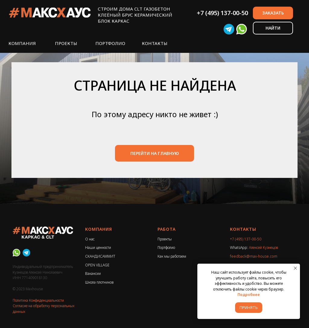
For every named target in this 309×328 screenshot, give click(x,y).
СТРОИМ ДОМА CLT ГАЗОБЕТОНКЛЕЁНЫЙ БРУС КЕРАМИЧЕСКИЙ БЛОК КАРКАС (135, 15)
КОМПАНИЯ (22, 43)
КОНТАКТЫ (154, 43)
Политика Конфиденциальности (38, 300)
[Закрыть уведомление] (295, 268)
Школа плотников (99, 282)
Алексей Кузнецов (263, 247)
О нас (89, 239)
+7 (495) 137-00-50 (222, 13)
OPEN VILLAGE (97, 265)
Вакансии (93, 273)
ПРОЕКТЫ (66, 43)
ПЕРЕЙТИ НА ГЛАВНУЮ (154, 153)
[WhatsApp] (16, 252)
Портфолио (166, 247)
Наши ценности (98, 247)
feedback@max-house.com (253, 256)
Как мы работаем (172, 256)
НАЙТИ (273, 28)
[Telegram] (26, 252)
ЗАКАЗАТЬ (273, 13)
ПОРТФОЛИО (110, 43)
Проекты (165, 239)
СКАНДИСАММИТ (100, 256)
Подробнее (248, 294)
